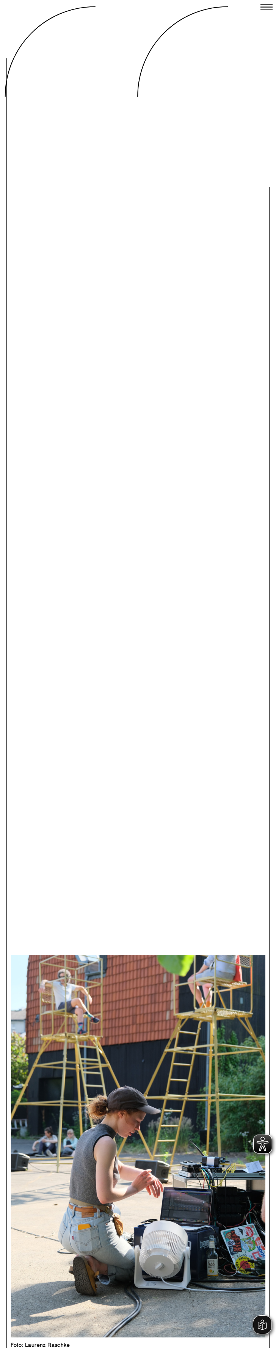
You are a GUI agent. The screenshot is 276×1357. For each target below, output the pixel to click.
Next (198, 1138)
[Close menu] (266, 8)
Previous (78, 1138)
